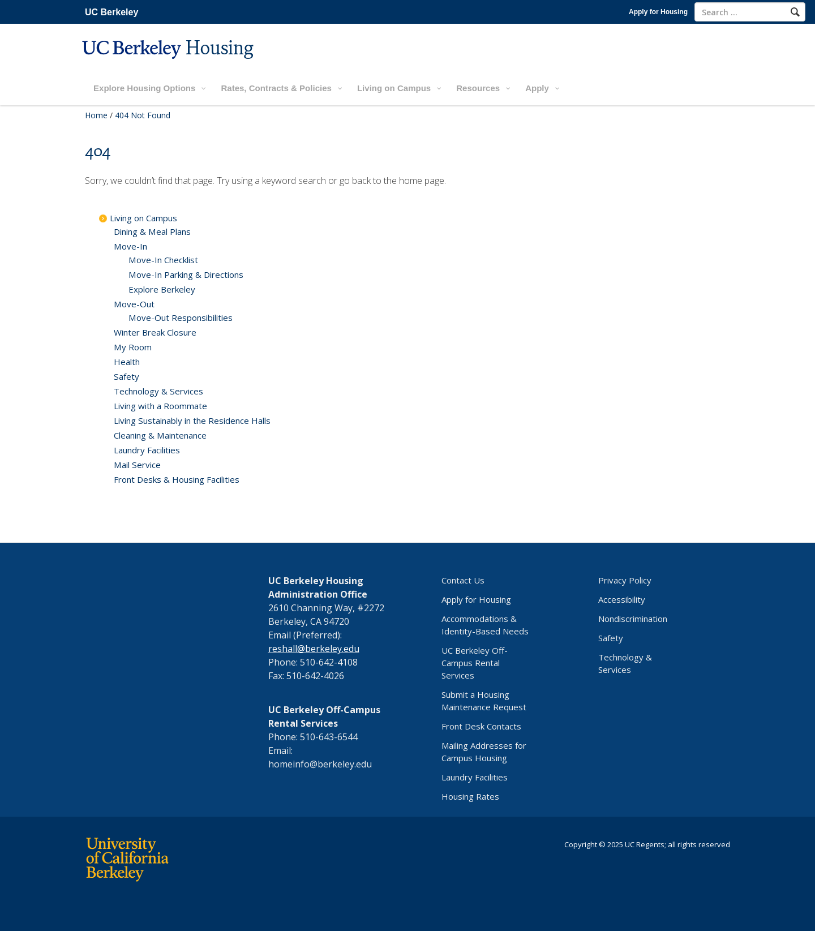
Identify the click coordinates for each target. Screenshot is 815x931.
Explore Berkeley (161, 289)
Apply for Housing (658, 12)
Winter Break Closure (155, 332)
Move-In (130, 246)
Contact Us (462, 580)
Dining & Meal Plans (152, 231)
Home (96, 115)
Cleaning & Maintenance (160, 435)
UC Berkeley (111, 12)
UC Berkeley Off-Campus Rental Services (474, 663)
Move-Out (134, 304)
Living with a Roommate (160, 405)
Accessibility (621, 599)
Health (127, 361)
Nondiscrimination (632, 618)
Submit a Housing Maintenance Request (483, 701)
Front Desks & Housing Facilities (176, 479)
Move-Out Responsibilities (180, 317)
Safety (126, 376)
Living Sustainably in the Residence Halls (192, 420)
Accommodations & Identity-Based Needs (485, 625)
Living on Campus (143, 218)
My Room (133, 347)
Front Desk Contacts (481, 726)
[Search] (795, 12)
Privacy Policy (624, 580)
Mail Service (137, 464)
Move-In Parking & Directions (185, 274)
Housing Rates (470, 796)
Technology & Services (158, 391)
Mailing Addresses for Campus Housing (483, 751)
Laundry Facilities (147, 450)
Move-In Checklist (163, 259)
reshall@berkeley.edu (313, 648)
